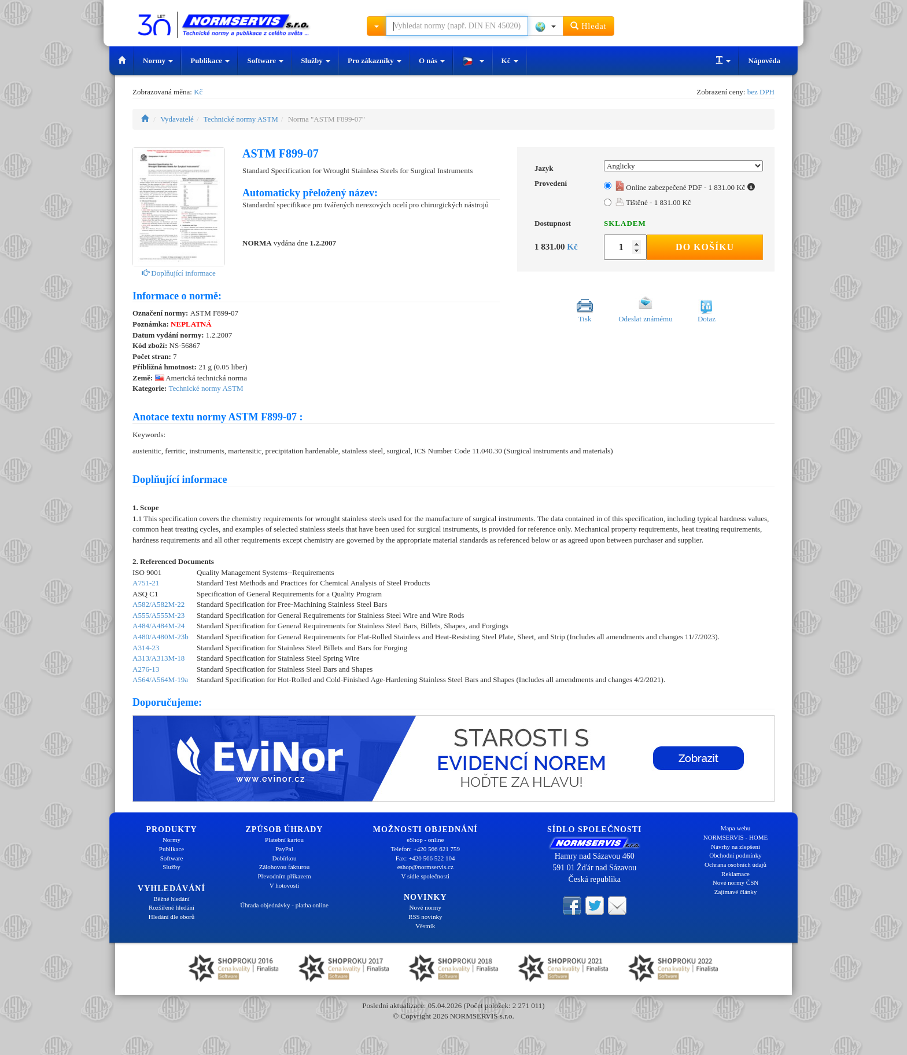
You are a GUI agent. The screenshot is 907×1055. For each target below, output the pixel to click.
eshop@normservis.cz (425, 866)
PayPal (284, 848)
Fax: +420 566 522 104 (425, 858)
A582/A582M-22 (158, 604)
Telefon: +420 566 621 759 (425, 848)
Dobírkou (284, 858)
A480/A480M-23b (160, 636)
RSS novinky (425, 916)
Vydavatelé (177, 119)
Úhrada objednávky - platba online (284, 905)
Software (265, 60)
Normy (158, 60)
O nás (432, 60)
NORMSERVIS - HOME (735, 837)
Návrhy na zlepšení (735, 846)
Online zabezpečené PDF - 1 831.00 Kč (685, 187)
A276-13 (145, 669)
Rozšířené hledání (171, 907)
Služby (315, 60)
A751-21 (145, 582)
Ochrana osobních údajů (735, 864)
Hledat (588, 26)
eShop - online (425, 839)
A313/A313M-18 (158, 658)
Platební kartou (284, 839)
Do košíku (705, 247)
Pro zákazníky (374, 60)
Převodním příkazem (284, 876)
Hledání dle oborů (171, 916)
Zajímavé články (735, 891)
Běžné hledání (171, 898)
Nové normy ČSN (735, 882)
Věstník (425, 925)
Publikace (210, 60)
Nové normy (425, 907)
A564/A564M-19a (160, 679)
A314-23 (145, 647)
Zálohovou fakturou (284, 866)
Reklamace (735, 873)
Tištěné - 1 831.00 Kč (653, 202)
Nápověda (764, 60)
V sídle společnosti (425, 876)
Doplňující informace (179, 273)
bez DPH (761, 91)
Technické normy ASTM (241, 119)
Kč (510, 60)
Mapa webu (736, 828)
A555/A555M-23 (158, 615)
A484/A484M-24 (158, 625)
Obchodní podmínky (735, 855)
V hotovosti (284, 885)
